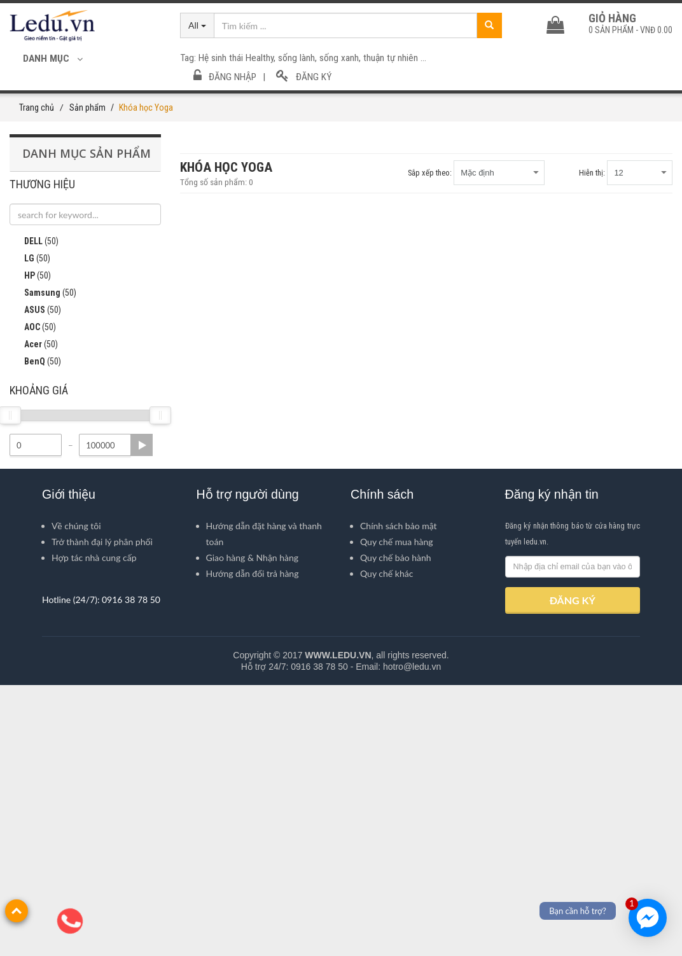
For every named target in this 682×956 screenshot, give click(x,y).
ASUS (35, 581)
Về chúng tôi (76, 796)
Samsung (43, 564)
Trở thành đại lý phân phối (102, 812)
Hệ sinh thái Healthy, (238, 58)
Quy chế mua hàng (396, 812)
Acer (34, 616)
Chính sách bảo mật (398, 796)
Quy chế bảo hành (395, 828)
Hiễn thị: (592, 172)
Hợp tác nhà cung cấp (94, 828)
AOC (33, 599)
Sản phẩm (87, 107)
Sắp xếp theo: (430, 172)
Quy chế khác (386, 844)
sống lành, (298, 58)
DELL (34, 513)
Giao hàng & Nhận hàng (252, 828)
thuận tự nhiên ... (394, 58)
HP (30, 547)
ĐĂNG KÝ (572, 871)
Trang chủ (36, 107)
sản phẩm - (630, 30)
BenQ (35, 633)
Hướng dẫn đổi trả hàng (252, 844)
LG (30, 530)
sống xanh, (341, 58)
